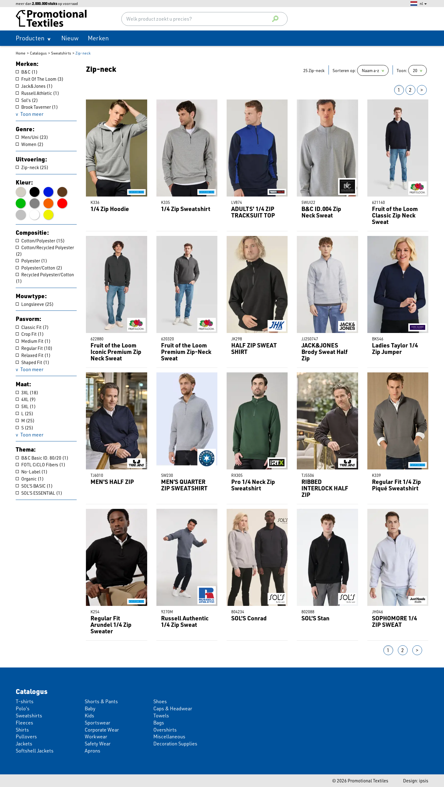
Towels (161, 715)
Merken (98, 38)
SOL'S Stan (315, 618)
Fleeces (24, 723)
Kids (89, 715)
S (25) (24, 427)
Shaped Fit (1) (32, 362)
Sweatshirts (61, 53)
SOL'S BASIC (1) (34, 486)
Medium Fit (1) (33, 341)
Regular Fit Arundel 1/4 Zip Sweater (111, 624)
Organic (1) (30, 478)
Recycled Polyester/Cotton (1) (45, 278)
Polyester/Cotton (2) (39, 267)
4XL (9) (26, 399)
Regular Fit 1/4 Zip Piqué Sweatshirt (396, 485)
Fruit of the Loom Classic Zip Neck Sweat (395, 215)
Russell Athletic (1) (37, 93)
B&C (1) (27, 72)
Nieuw (70, 38)
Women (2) (29, 144)
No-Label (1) (31, 471)
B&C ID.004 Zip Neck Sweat (321, 212)
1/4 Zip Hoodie (110, 209)
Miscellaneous (169, 736)
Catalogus (38, 53)
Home (21, 53)
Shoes (160, 701)
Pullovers (26, 736)
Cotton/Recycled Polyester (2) (45, 251)
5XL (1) (26, 406)
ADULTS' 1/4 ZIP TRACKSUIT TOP (253, 212)
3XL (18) (27, 392)
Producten (30, 38)
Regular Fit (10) (34, 348)
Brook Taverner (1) (37, 107)
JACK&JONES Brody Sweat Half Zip (324, 351)
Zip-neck (83, 53)
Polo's (23, 708)
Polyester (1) (31, 260)
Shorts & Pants (101, 701)
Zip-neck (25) (32, 167)
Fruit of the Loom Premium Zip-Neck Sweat (186, 351)
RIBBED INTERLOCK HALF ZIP (324, 488)
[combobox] (204, 19)
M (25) (25, 420)
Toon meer (31, 114)
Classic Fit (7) (32, 327)
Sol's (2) (27, 100)
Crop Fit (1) (30, 334)
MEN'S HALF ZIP (112, 481)
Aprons (92, 751)
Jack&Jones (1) (34, 86)
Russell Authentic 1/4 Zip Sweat (184, 621)
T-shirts (25, 701)
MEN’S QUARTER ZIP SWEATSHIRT (184, 485)
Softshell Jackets (35, 751)
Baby (90, 708)
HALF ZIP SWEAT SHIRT (254, 348)
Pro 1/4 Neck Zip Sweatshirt (253, 485)
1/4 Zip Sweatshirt (185, 209)
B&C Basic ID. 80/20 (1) (42, 457)
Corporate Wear (102, 730)
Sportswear (97, 723)
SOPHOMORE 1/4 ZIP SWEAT (394, 621)
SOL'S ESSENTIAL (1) (39, 493)
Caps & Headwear (172, 708)
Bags (158, 723)
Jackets (24, 743)
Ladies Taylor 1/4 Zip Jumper (395, 348)
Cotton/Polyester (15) (40, 240)
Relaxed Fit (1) (33, 355)
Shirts (22, 730)
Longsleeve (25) (35, 304)
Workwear (96, 736)
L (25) (24, 413)
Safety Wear (98, 743)
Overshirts (165, 730)
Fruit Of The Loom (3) (39, 79)
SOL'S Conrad (249, 618)
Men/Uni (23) (32, 137)
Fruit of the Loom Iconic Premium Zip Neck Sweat (116, 351)
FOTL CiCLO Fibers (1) (40, 464)
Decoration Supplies (175, 743)
